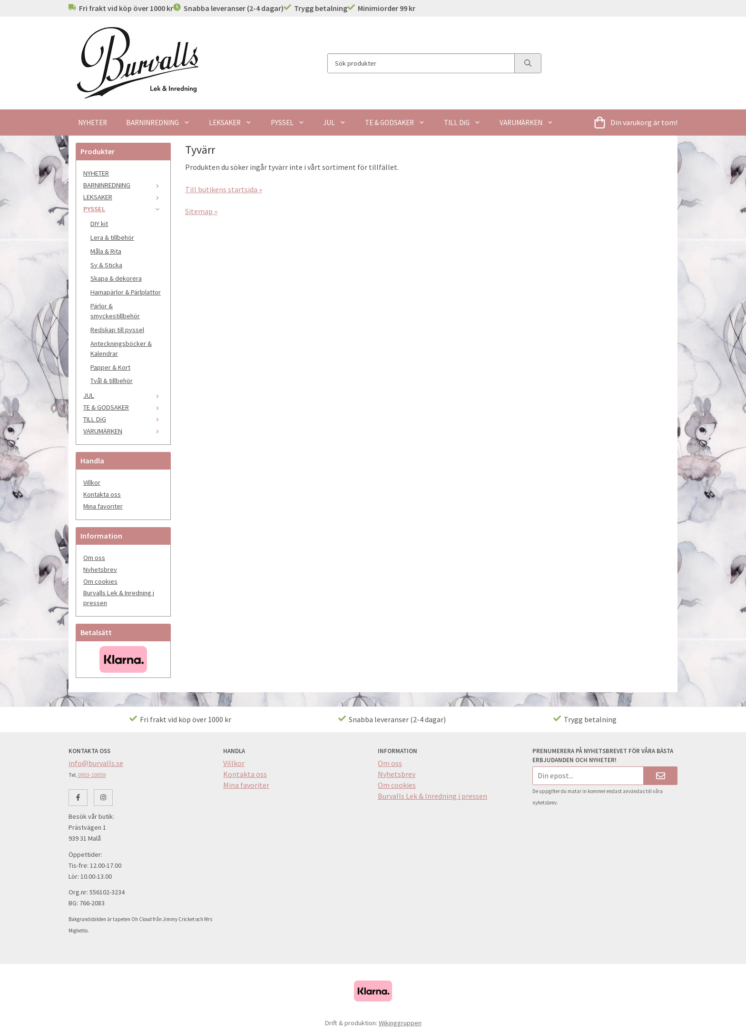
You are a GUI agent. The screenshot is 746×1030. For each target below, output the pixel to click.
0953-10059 (91, 774)
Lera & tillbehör (112, 237)
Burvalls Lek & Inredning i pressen (118, 598)
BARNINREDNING (158, 122)
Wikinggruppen (400, 1023)
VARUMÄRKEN (526, 122)
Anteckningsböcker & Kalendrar (121, 348)
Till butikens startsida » (223, 189)
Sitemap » (201, 211)
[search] (527, 63)
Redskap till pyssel (117, 329)
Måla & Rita (105, 251)
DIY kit (99, 223)
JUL (334, 122)
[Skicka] (660, 775)
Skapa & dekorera (116, 278)
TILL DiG (462, 122)
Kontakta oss (102, 494)
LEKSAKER (230, 122)
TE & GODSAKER (395, 122)
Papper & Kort (110, 367)
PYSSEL (287, 122)
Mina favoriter (103, 506)
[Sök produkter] (421, 63)
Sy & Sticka (106, 265)
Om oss (94, 557)
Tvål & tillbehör (111, 380)
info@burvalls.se (96, 763)
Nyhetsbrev (100, 569)
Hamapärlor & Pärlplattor (125, 292)
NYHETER (92, 122)
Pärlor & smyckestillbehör (115, 311)
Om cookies (100, 581)
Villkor (91, 482)
